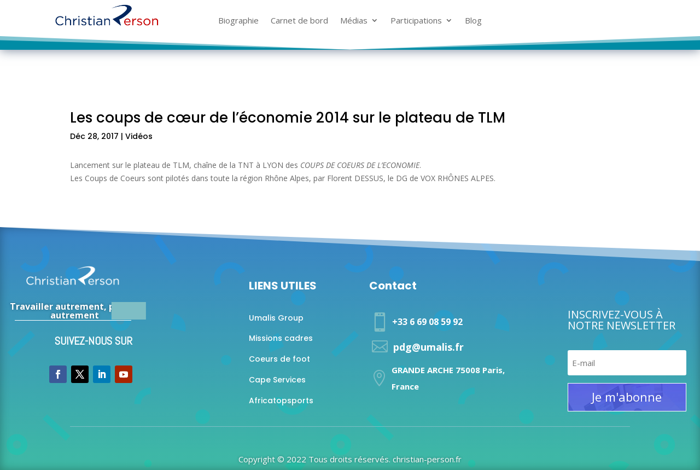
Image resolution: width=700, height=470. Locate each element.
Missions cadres (281, 338)
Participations (416, 21)
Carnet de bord (299, 21)
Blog (473, 21)
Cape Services (277, 379)
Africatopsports (281, 400)
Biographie (238, 21)
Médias (354, 21)
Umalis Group (276, 317)
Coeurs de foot (279, 358)
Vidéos (139, 136)
